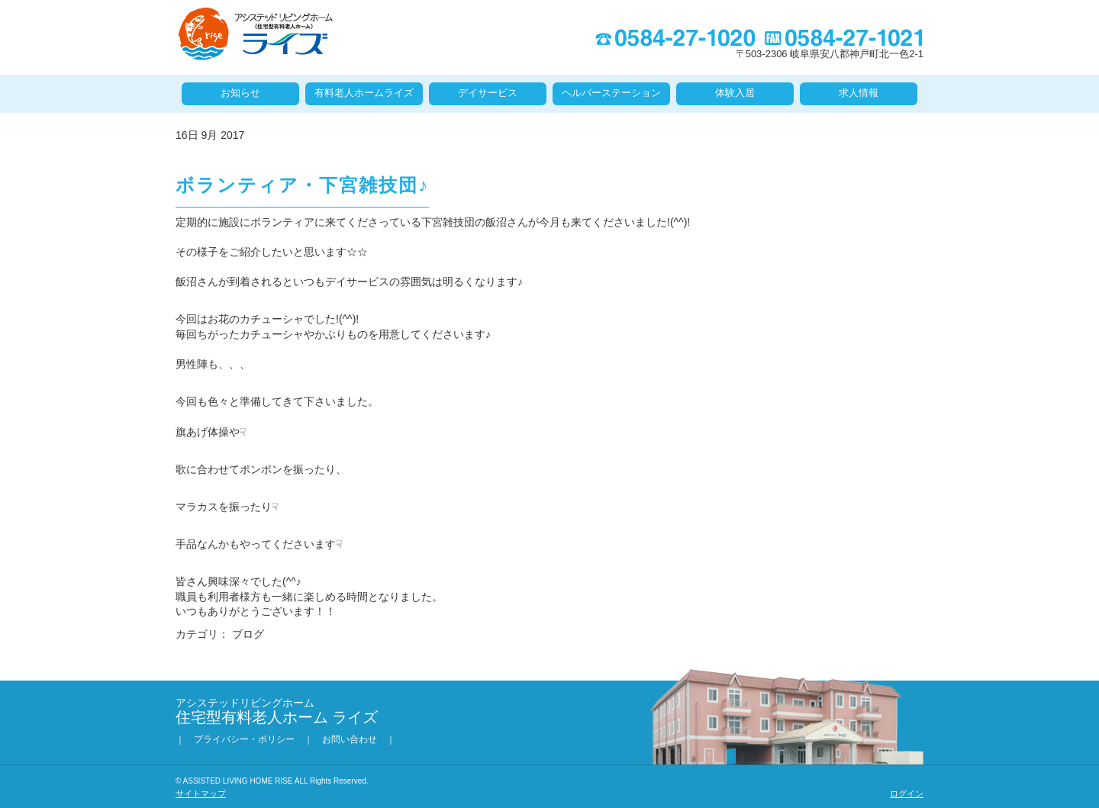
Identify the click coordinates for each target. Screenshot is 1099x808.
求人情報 (858, 92)
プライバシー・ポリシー (244, 739)
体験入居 (735, 92)
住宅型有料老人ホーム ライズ (256, 34)
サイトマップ (201, 793)
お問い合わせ (349, 739)
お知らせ (240, 92)
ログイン (906, 793)
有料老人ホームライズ (364, 92)
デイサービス (487, 92)
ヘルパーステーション (611, 92)
